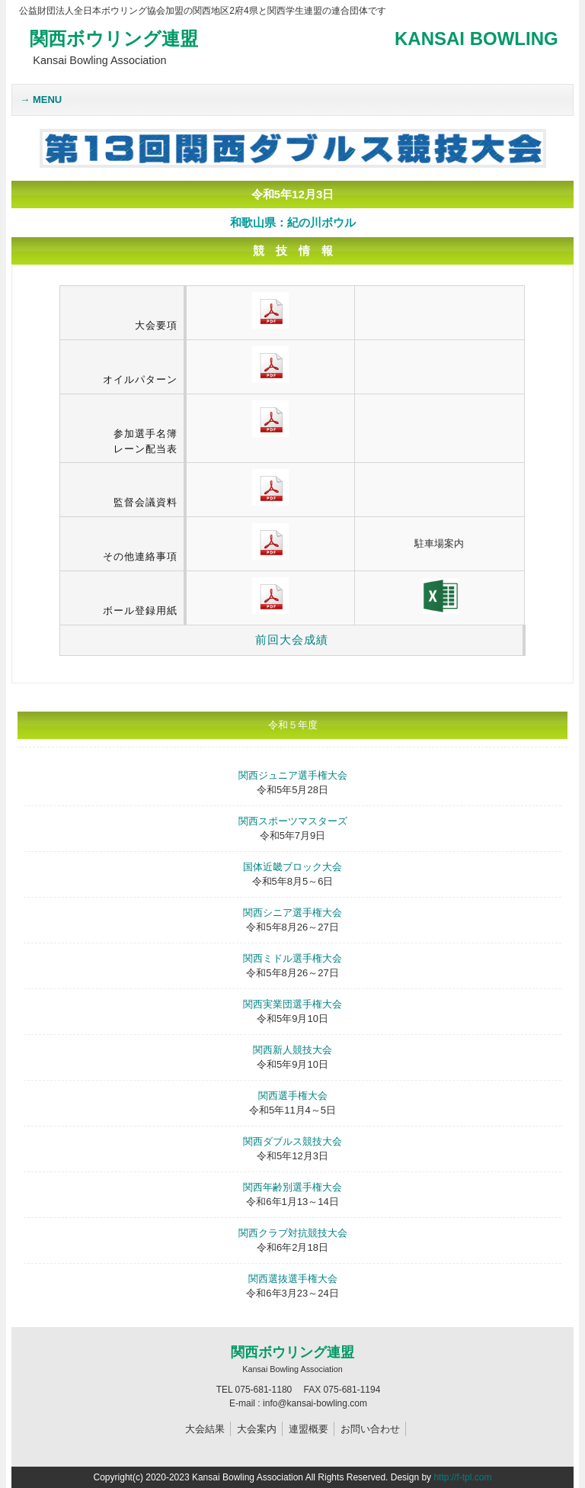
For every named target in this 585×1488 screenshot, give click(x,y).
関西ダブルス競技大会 (292, 1141)
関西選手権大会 (293, 1095)
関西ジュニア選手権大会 (292, 775)
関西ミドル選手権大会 (292, 958)
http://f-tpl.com (462, 1477)
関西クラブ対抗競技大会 (292, 1233)
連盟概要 (308, 1429)
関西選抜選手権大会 (292, 1278)
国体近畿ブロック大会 (292, 867)
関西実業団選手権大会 (292, 1004)
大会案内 (257, 1429)
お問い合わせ (370, 1429)
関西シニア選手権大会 (292, 912)
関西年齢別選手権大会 (292, 1187)
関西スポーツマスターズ (292, 821)
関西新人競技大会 (292, 1050)
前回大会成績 (291, 639)
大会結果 (205, 1429)
